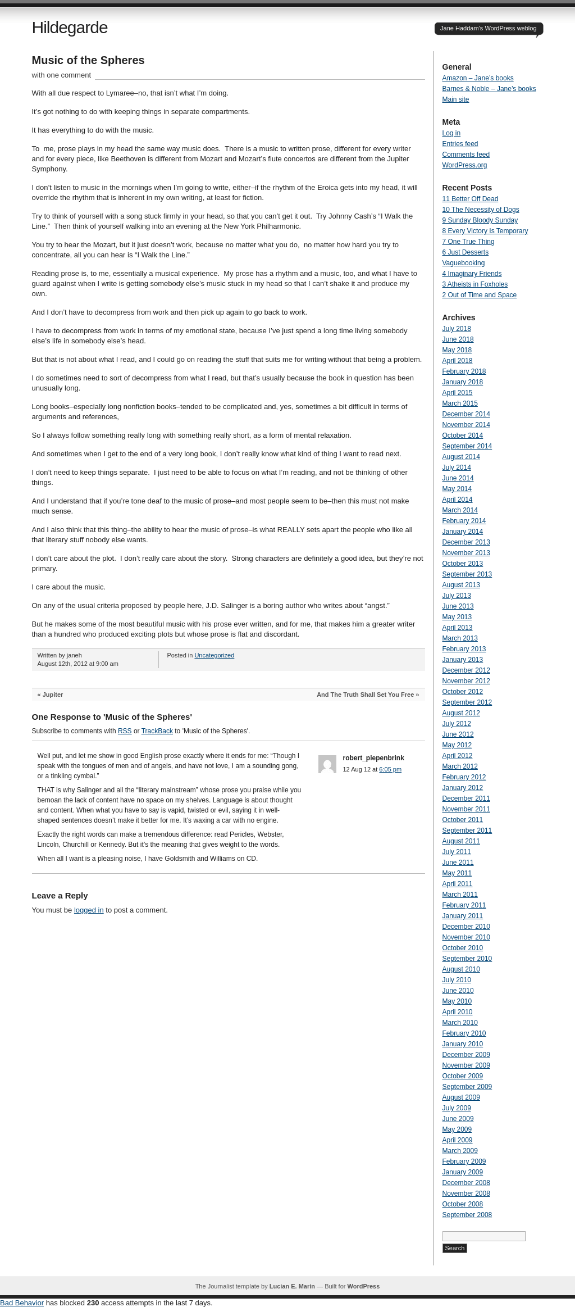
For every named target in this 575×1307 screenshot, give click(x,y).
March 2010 (460, 1023)
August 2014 (461, 457)
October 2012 (462, 692)
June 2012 (458, 734)
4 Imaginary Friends (472, 274)
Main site (455, 99)
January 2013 (462, 660)
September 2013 (467, 574)
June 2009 (458, 1119)
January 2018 (462, 382)
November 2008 (466, 1193)
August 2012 (461, 713)
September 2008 (467, 1215)
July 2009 (456, 1108)
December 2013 (466, 542)
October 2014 (462, 435)
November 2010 (466, 937)
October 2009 (462, 1076)
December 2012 (466, 670)
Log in (451, 133)
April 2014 (457, 499)
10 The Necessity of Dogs (480, 210)
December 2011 (466, 798)
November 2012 (466, 681)
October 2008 (462, 1204)
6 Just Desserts (465, 252)
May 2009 (457, 1129)
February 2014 (464, 521)
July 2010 (456, 980)
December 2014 (466, 414)
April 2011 (457, 884)
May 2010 (457, 1001)
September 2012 (467, 702)
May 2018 (457, 350)
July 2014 (456, 467)
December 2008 (466, 1183)
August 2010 (461, 969)
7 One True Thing (468, 242)
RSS (125, 731)
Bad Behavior (22, 1303)
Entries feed (460, 144)
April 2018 (457, 361)
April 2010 (457, 1012)
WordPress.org (464, 165)
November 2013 (466, 553)
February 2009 (464, 1161)
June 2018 (458, 339)
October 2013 (462, 564)
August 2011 (461, 841)
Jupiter (53, 694)
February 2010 (464, 1033)
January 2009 (462, 1172)
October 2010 (462, 948)
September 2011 (467, 830)
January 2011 (462, 916)
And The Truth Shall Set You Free (365, 694)
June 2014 (458, 478)
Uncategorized (214, 655)
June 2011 (458, 862)
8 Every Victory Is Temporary (485, 231)
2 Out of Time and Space (479, 295)
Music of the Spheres (88, 60)
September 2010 (467, 959)
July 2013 (456, 596)
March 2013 (460, 638)
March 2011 (460, 894)
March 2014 (460, 510)
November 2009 (466, 1065)
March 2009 (460, 1151)
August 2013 (461, 585)
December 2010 (466, 927)
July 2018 (456, 329)
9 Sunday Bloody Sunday (480, 220)
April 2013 (457, 628)
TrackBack (157, 731)
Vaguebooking (463, 263)
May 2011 (457, 873)
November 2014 (466, 425)
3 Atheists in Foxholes (475, 284)
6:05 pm (390, 769)
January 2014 (462, 531)
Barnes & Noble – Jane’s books (489, 89)
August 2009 (461, 1097)
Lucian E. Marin (292, 1286)
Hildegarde (70, 27)
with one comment (62, 75)
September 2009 (467, 1087)
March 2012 (460, 766)
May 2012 (457, 745)
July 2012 (456, 724)
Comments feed (466, 154)
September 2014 (467, 446)
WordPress (363, 1286)
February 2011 (464, 905)
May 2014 (457, 489)
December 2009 (466, 1055)
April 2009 (457, 1140)
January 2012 (462, 788)
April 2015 (457, 393)
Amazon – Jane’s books (478, 78)
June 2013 (458, 606)
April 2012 (457, 756)
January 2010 (462, 1044)
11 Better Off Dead (470, 199)
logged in (89, 910)
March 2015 (460, 403)
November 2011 (466, 809)
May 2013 (457, 617)
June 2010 (458, 991)
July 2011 (456, 852)
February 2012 (464, 777)
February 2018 (464, 371)
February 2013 (464, 649)
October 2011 (462, 820)
